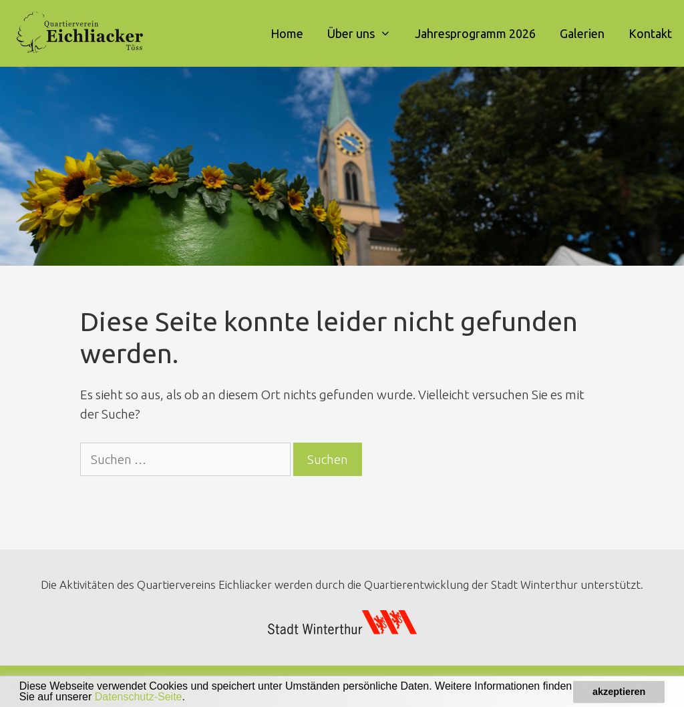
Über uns (365, 33)
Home (287, 33)
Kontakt (650, 33)
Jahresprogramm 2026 (475, 33)
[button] (190, 698)
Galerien (582, 33)
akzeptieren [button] (618, 691)
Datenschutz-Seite (138, 696)
